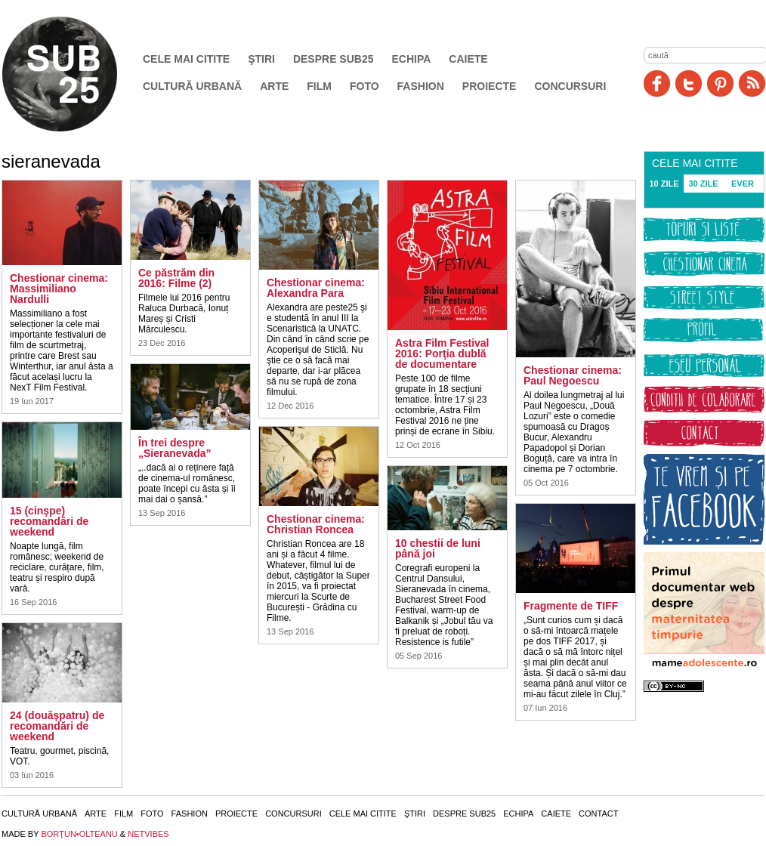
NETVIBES (148, 833)
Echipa (411, 59)
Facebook (657, 83)
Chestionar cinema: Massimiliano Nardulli (59, 288)
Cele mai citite (186, 59)
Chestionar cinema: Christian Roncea (316, 524)
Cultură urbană (192, 86)
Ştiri (261, 59)
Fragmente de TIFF (571, 606)
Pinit (720, 83)
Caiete (468, 59)
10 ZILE (663, 183)
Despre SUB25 (333, 59)
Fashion (420, 86)
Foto (364, 86)
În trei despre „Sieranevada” (175, 448)
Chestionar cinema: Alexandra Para (316, 287)
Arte (274, 86)
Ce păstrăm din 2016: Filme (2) (176, 278)
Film (319, 86)
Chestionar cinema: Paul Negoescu (573, 375)
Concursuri (570, 86)
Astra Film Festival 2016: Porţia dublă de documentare (442, 353)
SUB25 (77, 74)
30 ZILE (703, 183)
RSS (752, 83)
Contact (598, 813)
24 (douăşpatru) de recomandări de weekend (57, 726)
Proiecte (489, 86)
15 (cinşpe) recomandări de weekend (49, 521)
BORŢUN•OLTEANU (79, 833)
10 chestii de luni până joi (437, 548)
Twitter (688, 83)
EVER (742, 183)
